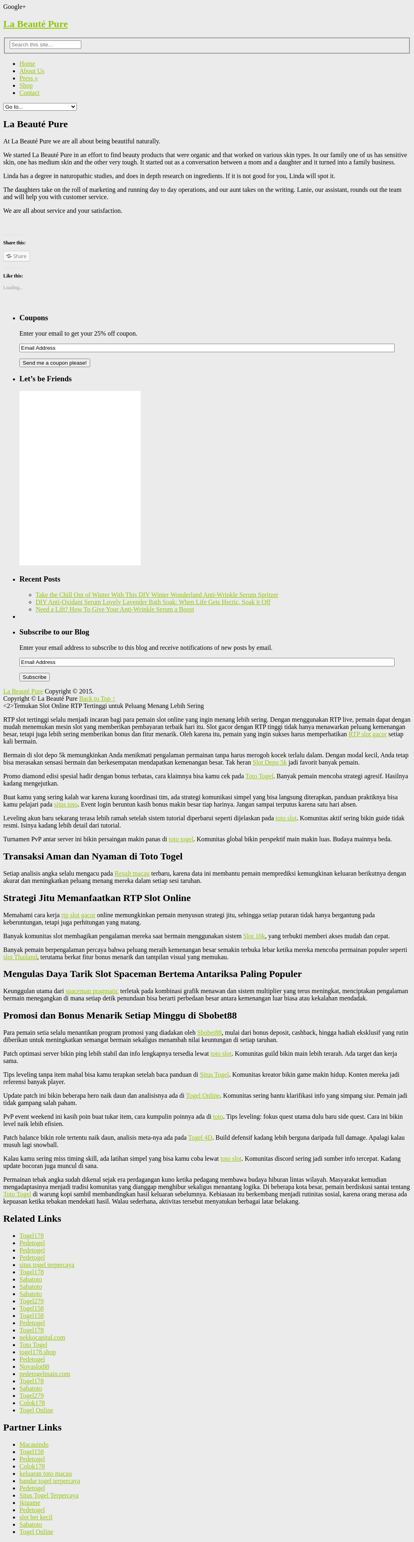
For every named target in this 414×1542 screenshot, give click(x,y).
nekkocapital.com (42, 1337)
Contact (29, 92)
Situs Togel (214, 1074)
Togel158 (31, 1308)
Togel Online (203, 1095)
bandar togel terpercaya (49, 1480)
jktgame (29, 1502)
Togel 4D (200, 1137)
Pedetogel (32, 1242)
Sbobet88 (209, 1032)
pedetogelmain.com (44, 1373)
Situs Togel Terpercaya (48, 1495)
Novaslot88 (34, 1366)
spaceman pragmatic (91, 990)
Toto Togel (259, 776)
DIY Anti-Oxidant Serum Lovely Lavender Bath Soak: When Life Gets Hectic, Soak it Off (153, 602)
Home (27, 63)
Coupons (33, 317)
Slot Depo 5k (270, 762)
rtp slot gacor (78, 915)
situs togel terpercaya (46, 1264)
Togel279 (31, 1301)
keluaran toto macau (45, 1473)
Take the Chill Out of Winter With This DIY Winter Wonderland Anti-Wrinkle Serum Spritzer (157, 594)
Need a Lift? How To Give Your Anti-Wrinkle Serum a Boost (115, 609)
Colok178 (32, 1402)
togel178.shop (37, 1352)
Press (28, 78)
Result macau (132, 873)
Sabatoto (30, 1279)
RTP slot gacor (368, 734)
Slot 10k (254, 936)
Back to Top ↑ (97, 698)
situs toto (66, 804)
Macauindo (34, 1444)
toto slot (286, 818)
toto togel (181, 839)
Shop (26, 85)
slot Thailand (20, 957)
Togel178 (31, 1235)
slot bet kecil (36, 1517)
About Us (31, 70)
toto (218, 1116)
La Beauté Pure (35, 24)
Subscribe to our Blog (54, 632)
